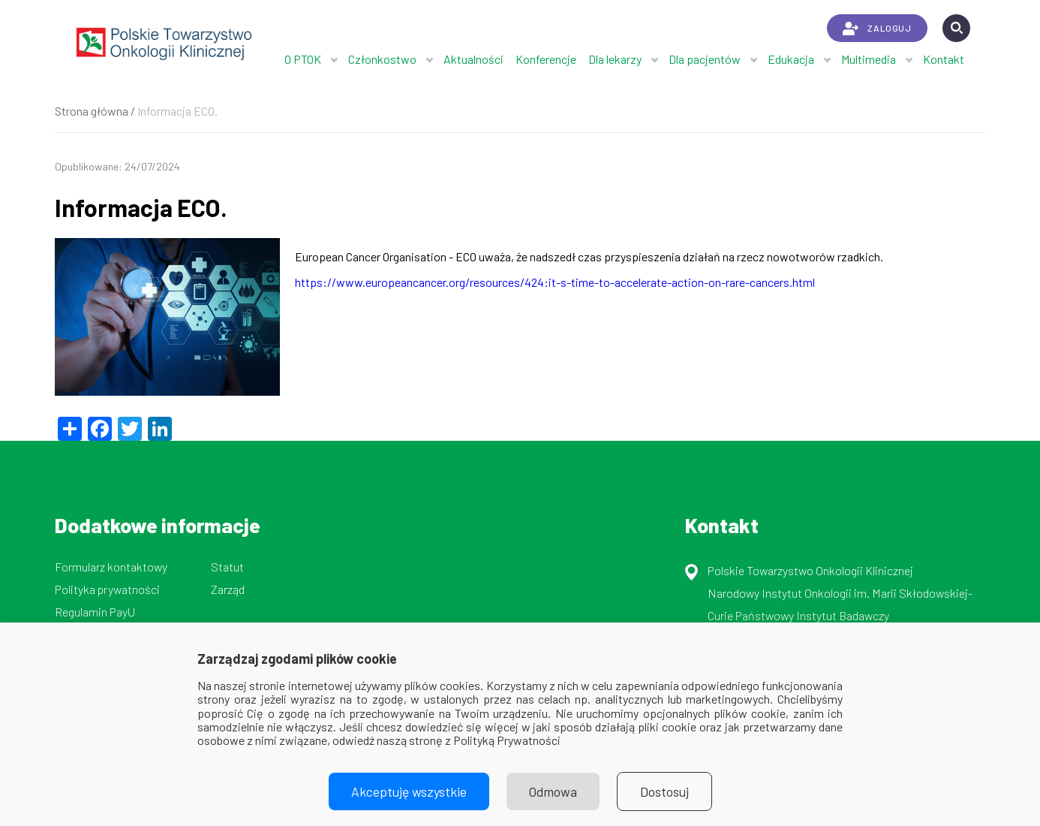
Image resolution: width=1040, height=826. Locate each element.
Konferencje (545, 59)
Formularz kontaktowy (111, 566)
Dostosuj (664, 791)
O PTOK (302, 59)
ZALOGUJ (877, 28)
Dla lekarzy (615, 59)
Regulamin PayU (95, 611)
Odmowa (553, 791)
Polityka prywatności (107, 589)
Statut (227, 566)
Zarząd (228, 589)
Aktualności (473, 59)
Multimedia (868, 59)
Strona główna (91, 111)
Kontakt (943, 59)
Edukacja (791, 59)
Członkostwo (382, 59)
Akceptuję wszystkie (409, 791)
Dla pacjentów (705, 59)
